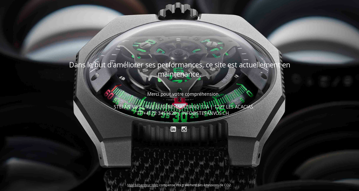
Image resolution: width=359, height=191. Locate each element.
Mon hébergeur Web (142, 185)
